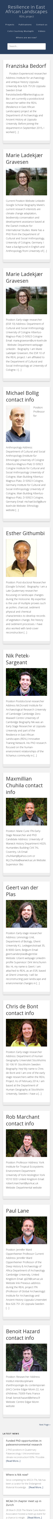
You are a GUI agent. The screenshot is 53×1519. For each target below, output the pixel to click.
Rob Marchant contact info (22, 1120)
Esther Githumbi (25, 533)
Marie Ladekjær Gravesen (24, 158)
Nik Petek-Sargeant (18, 659)
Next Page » (44, 1424)
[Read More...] (13, 1460)
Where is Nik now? (17, 1474)
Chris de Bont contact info (22, 1010)
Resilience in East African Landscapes (26, 9)
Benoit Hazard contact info (23, 1334)
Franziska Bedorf (26, 65)
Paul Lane (17, 1210)
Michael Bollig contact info (22, 396)
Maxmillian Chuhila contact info (24, 785)
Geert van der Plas (22, 891)
